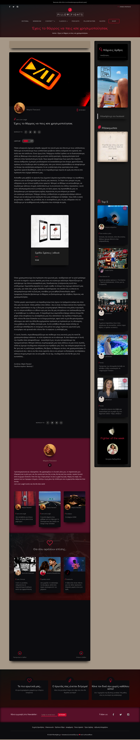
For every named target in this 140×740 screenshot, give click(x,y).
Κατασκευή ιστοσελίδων (69, 733)
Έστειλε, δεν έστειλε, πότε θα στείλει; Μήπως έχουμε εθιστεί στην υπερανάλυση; (111, 239)
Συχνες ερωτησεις (125, 6)
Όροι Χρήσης (89, 725)
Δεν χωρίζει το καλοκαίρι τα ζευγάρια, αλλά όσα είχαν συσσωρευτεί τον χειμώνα (49, 585)
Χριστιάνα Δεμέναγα (28, 574)
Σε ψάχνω (69, 515)
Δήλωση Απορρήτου (101, 725)
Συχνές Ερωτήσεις (38, 725)
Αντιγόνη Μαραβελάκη (53, 574)
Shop (114, 21)
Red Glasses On (104, 276)
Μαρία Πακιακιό (34, 109)
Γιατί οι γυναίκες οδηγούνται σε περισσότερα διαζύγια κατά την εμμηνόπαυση (25, 585)
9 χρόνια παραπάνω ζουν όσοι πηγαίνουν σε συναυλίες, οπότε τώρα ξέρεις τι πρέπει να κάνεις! (113, 324)
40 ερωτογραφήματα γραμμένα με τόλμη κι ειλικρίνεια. (29, 689)
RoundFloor (88, 733)
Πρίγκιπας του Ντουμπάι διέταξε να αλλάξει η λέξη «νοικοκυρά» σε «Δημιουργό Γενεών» (110, 367)
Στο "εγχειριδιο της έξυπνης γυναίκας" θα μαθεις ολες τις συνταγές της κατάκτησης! (110, 692)
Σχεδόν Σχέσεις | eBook (47, 254)
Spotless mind (45, 580)
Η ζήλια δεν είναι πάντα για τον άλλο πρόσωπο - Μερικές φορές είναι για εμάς (74, 585)
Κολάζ (101, 318)
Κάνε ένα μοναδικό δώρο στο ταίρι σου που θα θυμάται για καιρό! (70, 689)
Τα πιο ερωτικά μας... (29, 684)
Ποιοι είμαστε (78, 725)
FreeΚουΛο (69, 580)
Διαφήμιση (69, 725)
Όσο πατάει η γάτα (105, 233)
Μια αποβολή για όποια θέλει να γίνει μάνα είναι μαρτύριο (23, 520)
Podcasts (75, 21)
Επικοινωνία (49, 725)
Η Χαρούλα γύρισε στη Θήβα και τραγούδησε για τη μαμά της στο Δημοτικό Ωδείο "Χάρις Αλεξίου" (113, 409)
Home (54, 33)
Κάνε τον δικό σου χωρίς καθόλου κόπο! (110, 685)
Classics (63, 21)
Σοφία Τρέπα (109, 270)
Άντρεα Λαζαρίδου (110, 227)
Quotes (102, 21)
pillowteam (108, 312)
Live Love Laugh (21, 121)
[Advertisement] (49, 624)
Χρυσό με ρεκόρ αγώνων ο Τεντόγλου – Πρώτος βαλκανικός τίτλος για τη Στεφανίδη (112, 281)
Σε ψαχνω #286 (70, 518)
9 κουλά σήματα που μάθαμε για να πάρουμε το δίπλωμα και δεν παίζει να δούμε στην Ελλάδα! (49, 521)
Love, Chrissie (20, 580)
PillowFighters (89, 21)
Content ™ (50, 21)
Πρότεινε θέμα (59, 725)
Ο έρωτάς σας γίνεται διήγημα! (70, 684)
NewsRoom (37, 21)
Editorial (25, 21)
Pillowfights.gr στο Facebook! (112, 116)
